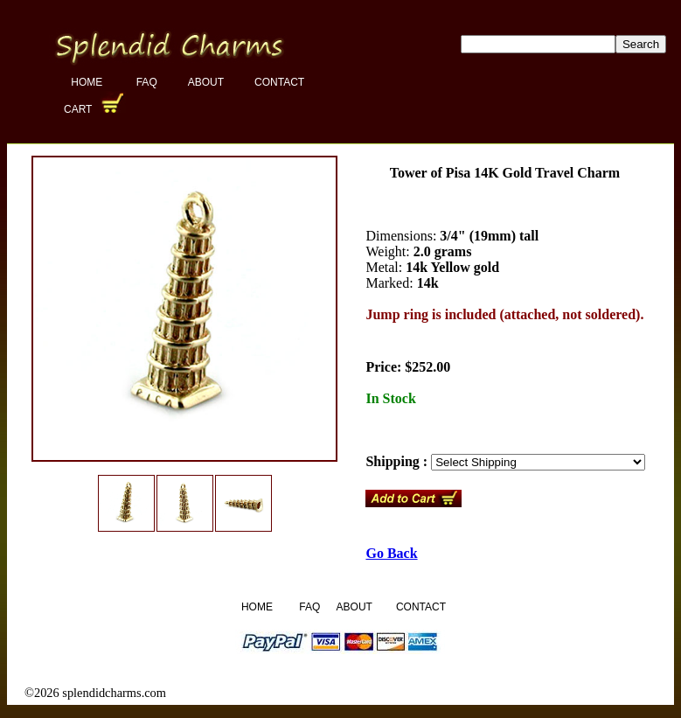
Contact (279, 82)
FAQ (146, 82)
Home (88, 82)
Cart (79, 109)
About (206, 82)
